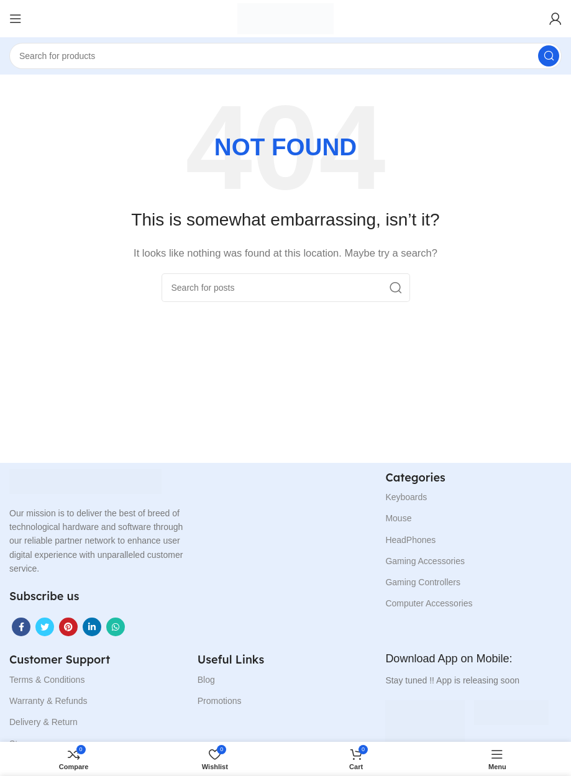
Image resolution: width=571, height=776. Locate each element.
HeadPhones (410, 540)
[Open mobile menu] (15, 18)
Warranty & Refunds (48, 701)
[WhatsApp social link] (115, 627)
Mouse (398, 518)
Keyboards (406, 497)
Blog (206, 680)
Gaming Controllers (422, 582)
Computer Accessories (428, 603)
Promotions (220, 701)
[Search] (285, 56)
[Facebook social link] (21, 627)
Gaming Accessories (425, 561)
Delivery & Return (43, 722)
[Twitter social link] (44, 627)
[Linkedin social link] (92, 627)
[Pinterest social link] (68, 627)
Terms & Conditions (47, 680)
